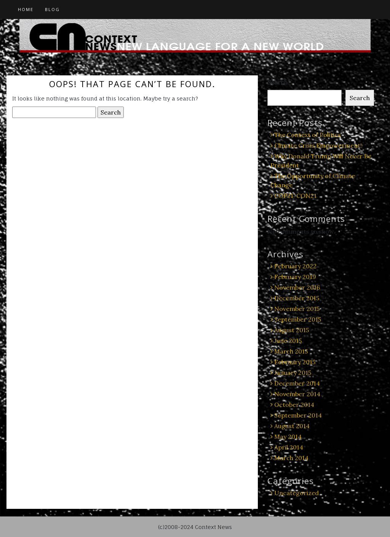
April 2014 (288, 447)
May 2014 (288, 436)
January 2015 (292, 372)
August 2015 (291, 330)
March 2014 (291, 458)
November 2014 (297, 394)
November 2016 (297, 287)
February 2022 (295, 266)
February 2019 (295, 276)
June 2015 (288, 340)
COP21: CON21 (295, 195)
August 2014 (292, 426)
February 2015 (294, 362)
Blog (52, 9)
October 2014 (294, 404)
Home (26, 9)
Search (277, 82)
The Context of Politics (307, 135)
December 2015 (296, 298)
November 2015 (297, 308)
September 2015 (297, 319)
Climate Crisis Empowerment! (318, 145)
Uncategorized (296, 493)
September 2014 (298, 415)
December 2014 (297, 383)
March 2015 (291, 351)
